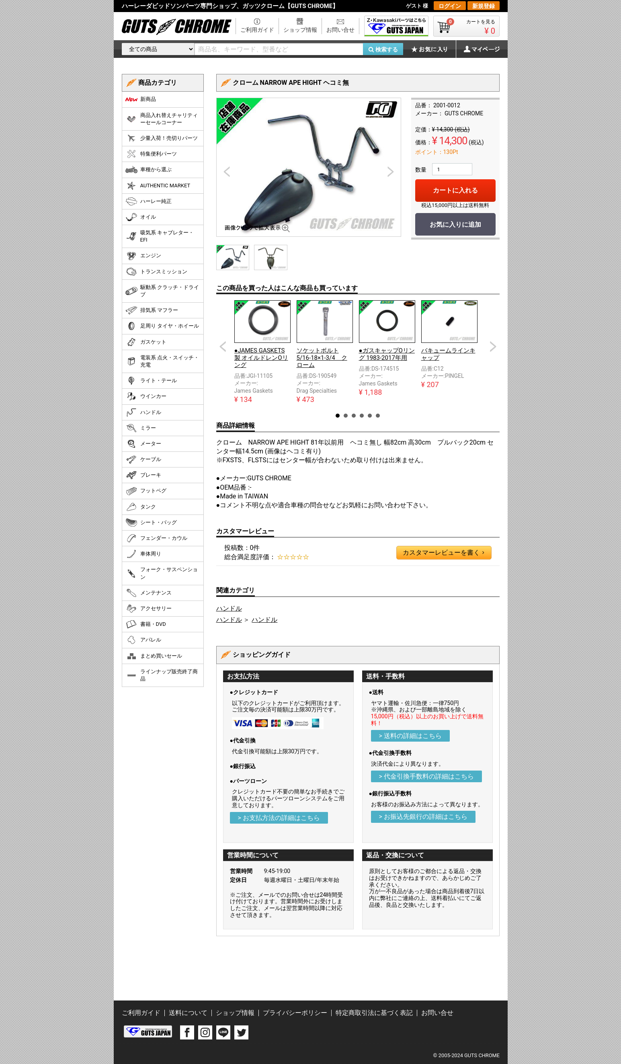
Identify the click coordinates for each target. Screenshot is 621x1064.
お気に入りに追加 (455, 224)
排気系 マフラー (151, 310)
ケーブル (143, 459)
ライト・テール (151, 381)
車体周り (143, 554)
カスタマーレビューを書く (443, 552)
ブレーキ (143, 475)
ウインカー (145, 396)
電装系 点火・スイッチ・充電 (162, 361)
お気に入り (433, 49)
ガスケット (145, 342)
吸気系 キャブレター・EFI (159, 236)
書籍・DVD (145, 624)
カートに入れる (455, 190)
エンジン (143, 256)
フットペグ (145, 491)
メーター (143, 444)
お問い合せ (340, 30)
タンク (140, 507)
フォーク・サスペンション (161, 573)
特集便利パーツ (151, 154)
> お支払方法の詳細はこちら (279, 818)
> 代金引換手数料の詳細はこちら (426, 776)
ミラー (140, 428)
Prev (222, 346)
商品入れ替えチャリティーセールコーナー (161, 118)
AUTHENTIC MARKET (158, 186)
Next (493, 346)
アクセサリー (148, 609)
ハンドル (229, 608)
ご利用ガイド (257, 30)
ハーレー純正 (148, 201)
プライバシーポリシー (295, 1013)
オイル (140, 217)
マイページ (477, 49)
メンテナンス (148, 593)
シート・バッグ (151, 523)
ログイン (450, 6)
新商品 (140, 99)
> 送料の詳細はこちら (410, 736)
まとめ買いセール (153, 656)
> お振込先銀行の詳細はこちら (423, 816)
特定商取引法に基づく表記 (374, 1013)
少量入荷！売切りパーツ (161, 138)
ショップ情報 (300, 30)
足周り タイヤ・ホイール (162, 326)
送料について (188, 1013)
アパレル (143, 640)
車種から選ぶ (148, 170)
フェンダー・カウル (156, 538)
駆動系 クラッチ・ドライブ (162, 290)
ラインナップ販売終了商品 (161, 675)
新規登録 (483, 6)
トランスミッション (156, 272)
